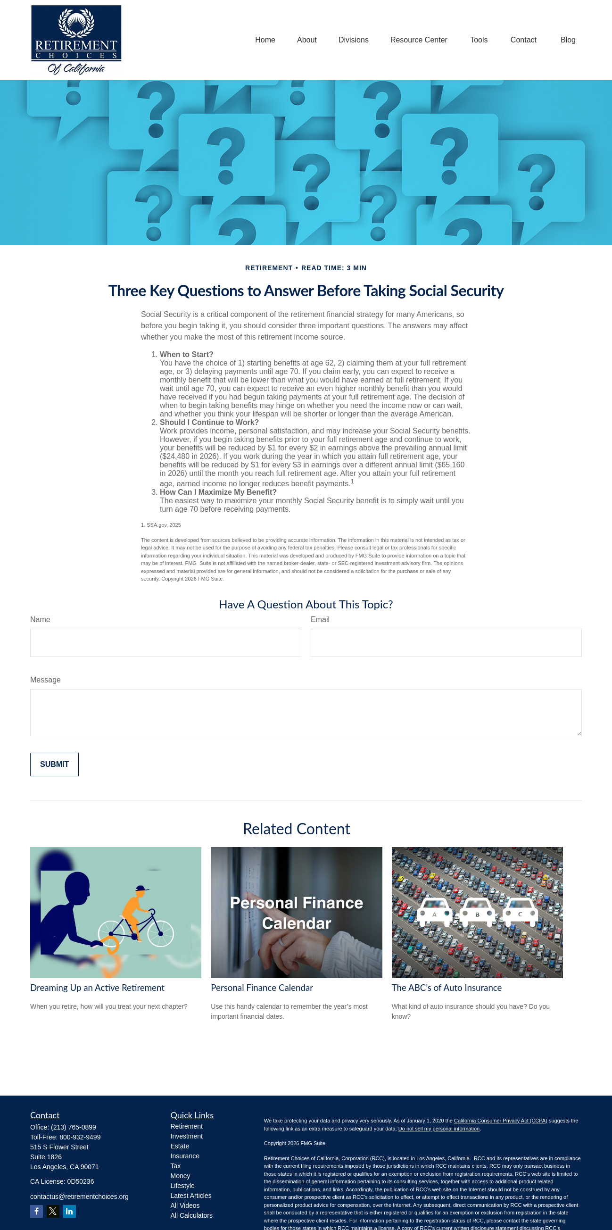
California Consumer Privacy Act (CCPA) (500, 1120)
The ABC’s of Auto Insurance (447, 987)
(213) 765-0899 (73, 1127)
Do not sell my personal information (439, 1128)
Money (180, 1176)
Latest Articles (191, 1195)
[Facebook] (36, 1211)
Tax (176, 1166)
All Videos (185, 1205)
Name (40, 619)
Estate (180, 1146)
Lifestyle (183, 1185)
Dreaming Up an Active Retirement (97, 987)
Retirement (187, 1126)
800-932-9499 (79, 1137)
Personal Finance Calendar (262, 987)
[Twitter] (53, 1211)
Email (320, 619)
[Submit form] (54, 764)
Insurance (185, 1156)
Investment (187, 1136)
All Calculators (192, 1215)
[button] (265, 40)
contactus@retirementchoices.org (79, 1196)
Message (45, 680)
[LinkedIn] (69, 1211)
